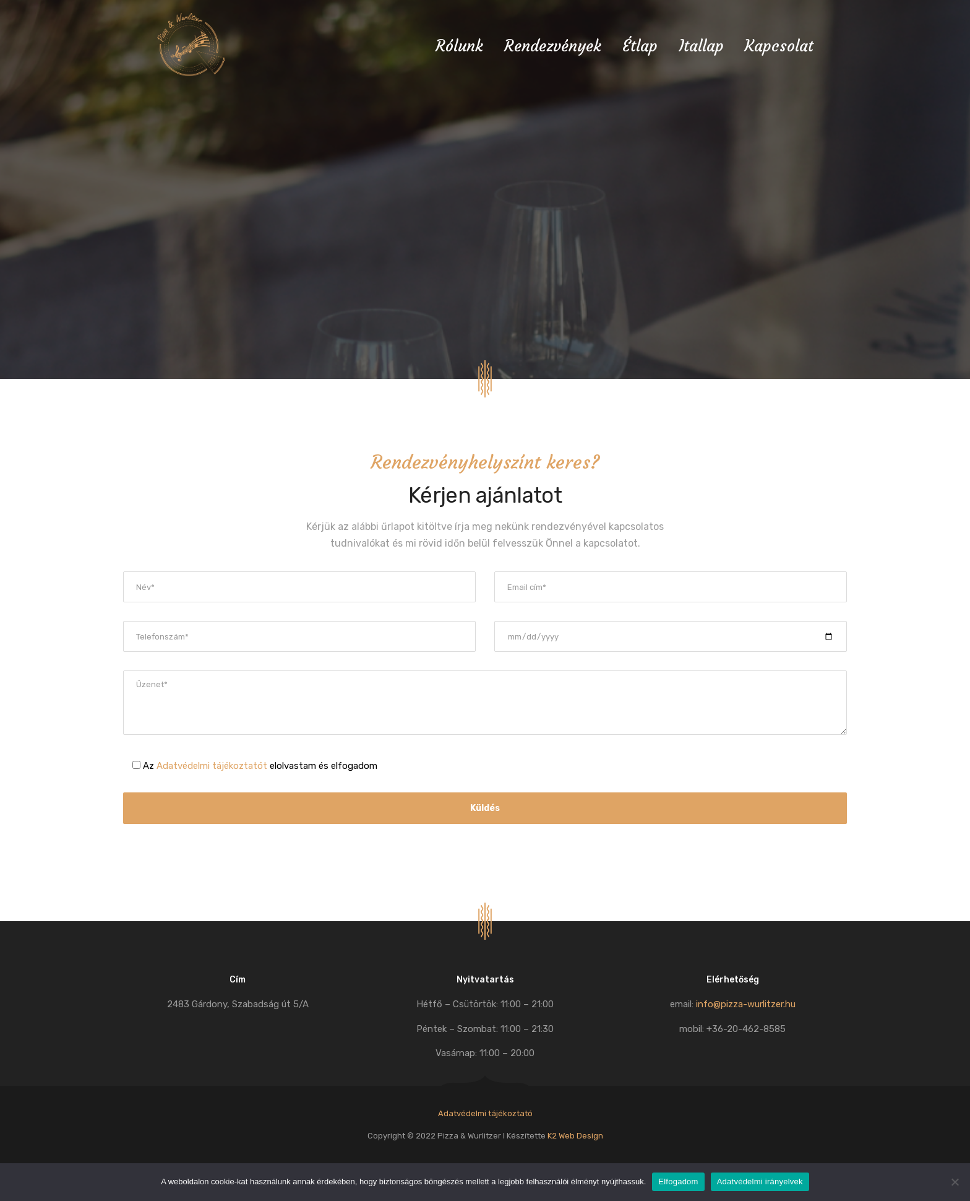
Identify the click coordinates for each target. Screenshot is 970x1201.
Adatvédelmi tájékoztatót (212, 765)
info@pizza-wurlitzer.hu (746, 1004)
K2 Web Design (575, 1135)
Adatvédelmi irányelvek (760, 1181)
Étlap (640, 46)
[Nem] (954, 1182)
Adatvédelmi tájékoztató (485, 1113)
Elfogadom (678, 1181)
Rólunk (459, 46)
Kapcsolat (779, 46)
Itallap (701, 46)
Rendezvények (552, 46)
